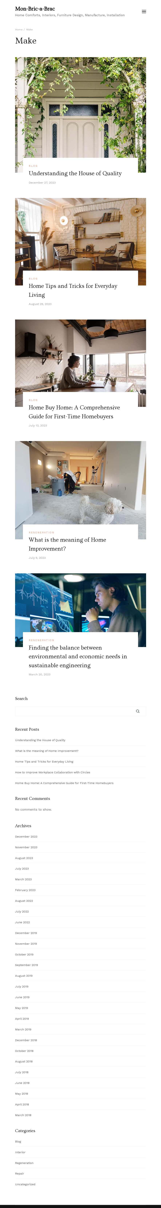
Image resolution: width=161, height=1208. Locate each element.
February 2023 (25, 889)
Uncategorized (25, 1183)
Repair (19, 1172)
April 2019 (22, 1017)
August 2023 (24, 857)
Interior (20, 1151)
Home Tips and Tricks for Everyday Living (44, 760)
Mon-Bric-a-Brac (35, 9)
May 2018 (21, 1092)
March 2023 (23, 878)
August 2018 (24, 1060)
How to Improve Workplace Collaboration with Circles (52, 771)
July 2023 (22, 867)
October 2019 (24, 953)
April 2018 (22, 1103)
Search (21, 698)
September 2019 (26, 964)
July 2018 (21, 1071)
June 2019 (22, 996)
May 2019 (21, 1007)
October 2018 (24, 1050)
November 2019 (26, 943)
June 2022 (22, 921)
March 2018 (23, 1114)
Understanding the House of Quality (75, 173)
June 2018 (22, 1082)
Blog (33, 165)
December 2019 (26, 932)
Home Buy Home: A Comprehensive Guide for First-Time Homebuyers (64, 782)
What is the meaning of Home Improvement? (46, 750)
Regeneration (41, 531)
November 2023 (26, 846)
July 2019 (21, 985)
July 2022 (22, 910)
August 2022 (24, 900)
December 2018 (26, 1039)
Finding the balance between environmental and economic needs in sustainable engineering (78, 656)
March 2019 (23, 1028)
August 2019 (24, 975)
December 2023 (26, 835)
